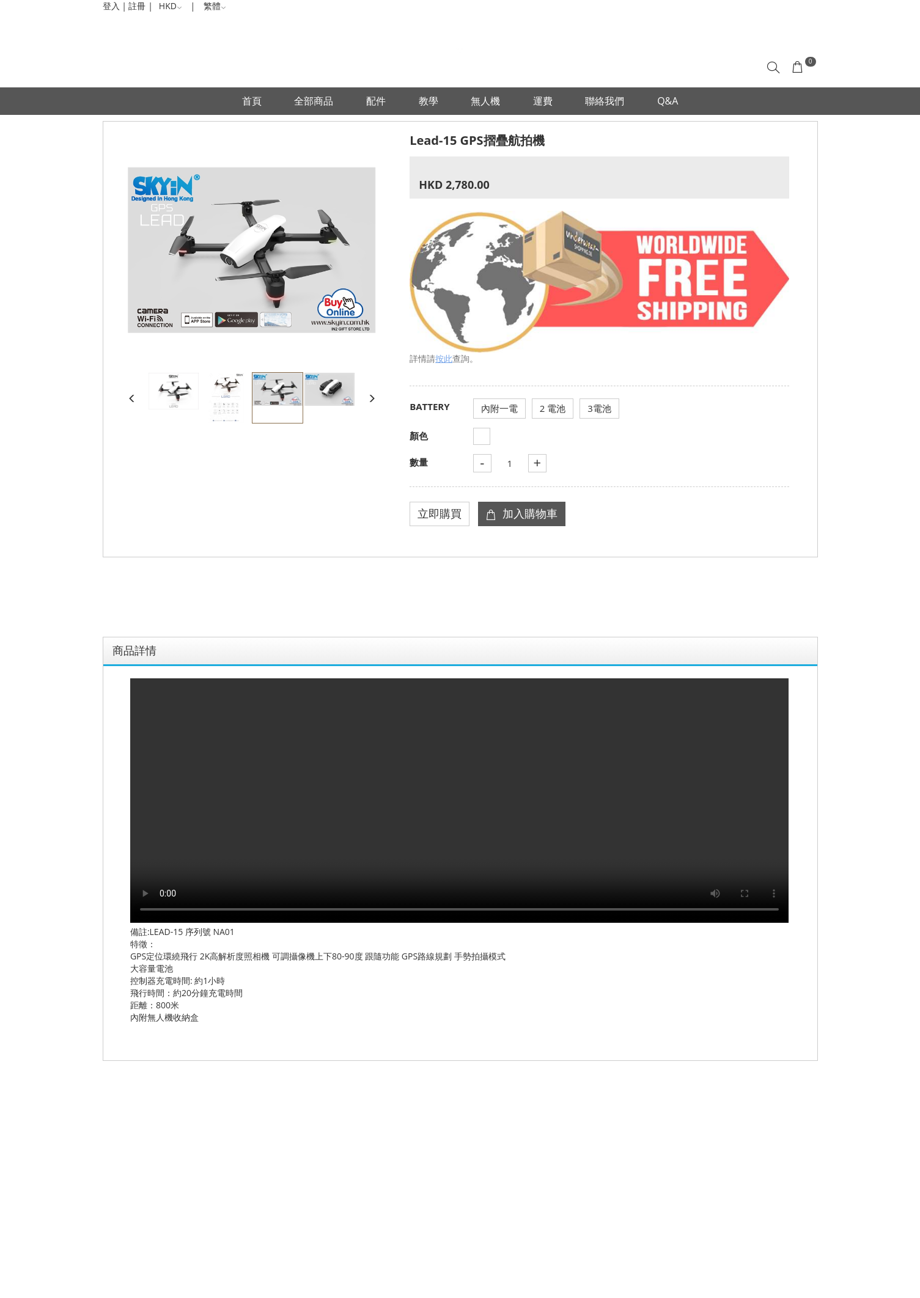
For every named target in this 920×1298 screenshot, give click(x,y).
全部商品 (313, 101)
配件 (376, 101)
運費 (543, 101)
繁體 (215, 6)
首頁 (252, 101)
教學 (428, 101)
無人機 (485, 101)
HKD (170, 6)
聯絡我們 (604, 101)
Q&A (667, 101)
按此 (443, 358)
